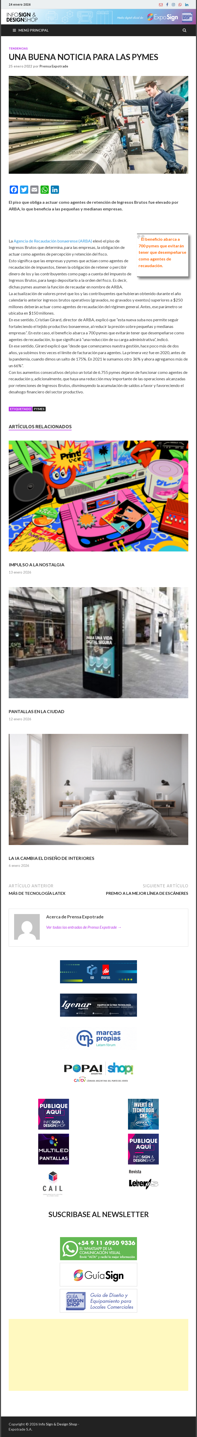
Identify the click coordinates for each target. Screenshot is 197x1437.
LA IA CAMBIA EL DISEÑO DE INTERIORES (51, 858)
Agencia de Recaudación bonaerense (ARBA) (53, 240)
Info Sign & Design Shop (57, 1424)
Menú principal (33, 30)
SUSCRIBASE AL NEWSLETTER (98, 1214)
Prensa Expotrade (54, 66)
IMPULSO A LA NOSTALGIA (36, 564)
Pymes (39, 409)
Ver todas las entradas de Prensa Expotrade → (84, 927)
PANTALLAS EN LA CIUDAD (36, 711)
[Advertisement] (98, 1355)
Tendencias (18, 48)
